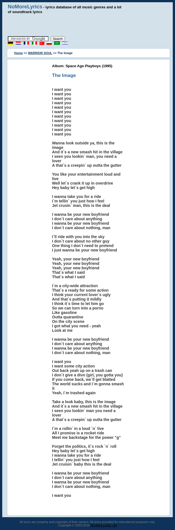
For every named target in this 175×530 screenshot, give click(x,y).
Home (18, 53)
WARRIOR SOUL (40, 53)
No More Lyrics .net (104, 525)
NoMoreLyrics (25, 6)
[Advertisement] (87, 25)
